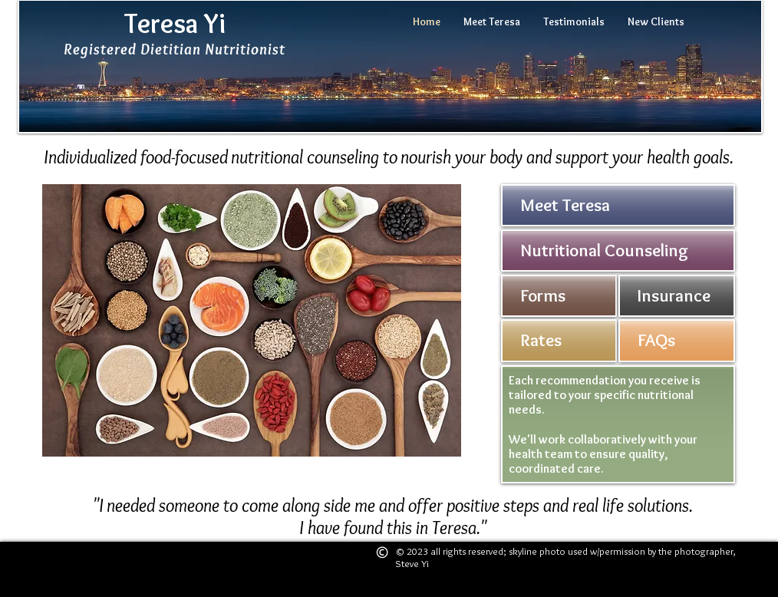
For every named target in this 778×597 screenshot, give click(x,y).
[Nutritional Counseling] (618, 250)
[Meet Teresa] (618, 205)
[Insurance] (676, 296)
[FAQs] (676, 340)
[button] (251, 320)
